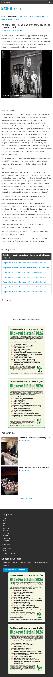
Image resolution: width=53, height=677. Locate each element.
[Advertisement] (26, 103)
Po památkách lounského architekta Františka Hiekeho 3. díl (24, 282)
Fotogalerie (6, 541)
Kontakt (5, 551)
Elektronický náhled (9, 553)
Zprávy (5, 521)
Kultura (5, 526)
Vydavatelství (7, 548)
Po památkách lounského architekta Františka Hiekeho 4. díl (24, 277)
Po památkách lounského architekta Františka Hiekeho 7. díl (24, 263)
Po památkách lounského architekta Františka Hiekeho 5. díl (24, 272)
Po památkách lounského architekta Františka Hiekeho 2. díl (24, 287)
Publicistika (12, 16)
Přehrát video (24, 440)
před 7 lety (16, 30)
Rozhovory (6, 528)
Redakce (7, 30)
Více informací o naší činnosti (15, 570)
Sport (4, 523)
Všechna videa (26, 498)
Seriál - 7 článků (26, 256)
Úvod (3, 16)
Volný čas (6, 533)
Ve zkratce (6, 536)
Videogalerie (6, 538)
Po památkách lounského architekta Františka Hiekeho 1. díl (24, 292)
